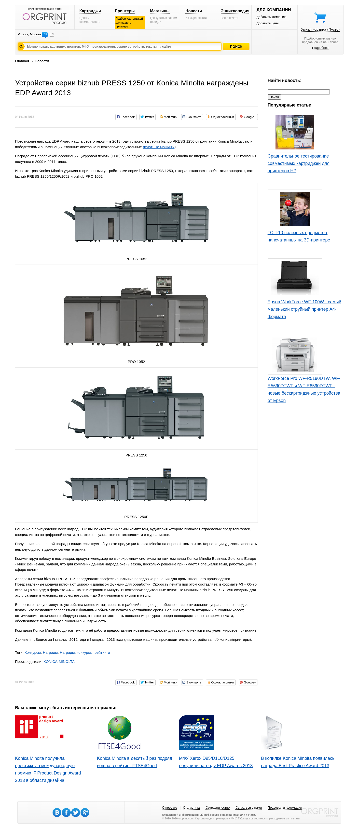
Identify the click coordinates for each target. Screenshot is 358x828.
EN (52, 34)
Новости (193, 11)
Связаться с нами (248, 807)
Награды (50, 652)
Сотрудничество (218, 807)
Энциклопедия (235, 11)
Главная (22, 61)
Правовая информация (285, 807)
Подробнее (320, 48)
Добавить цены (268, 23)
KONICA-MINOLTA (59, 661)
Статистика (191, 807)
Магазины (159, 11)
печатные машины (158, 147)
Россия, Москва (29, 34)
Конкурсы (33, 652)
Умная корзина (320, 29)
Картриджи (90, 11)
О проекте (169, 807)
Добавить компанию (272, 17)
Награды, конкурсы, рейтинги (85, 652)
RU (44, 34)
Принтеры (125, 11)
